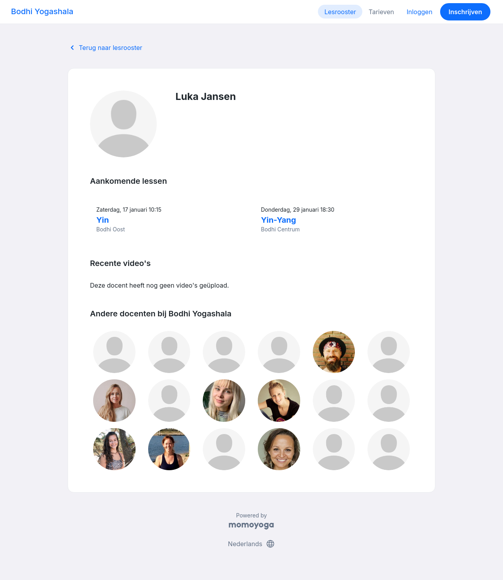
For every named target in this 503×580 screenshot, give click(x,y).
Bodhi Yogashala (42, 11)
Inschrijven (465, 12)
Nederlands (251, 544)
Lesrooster (340, 12)
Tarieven (381, 12)
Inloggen (420, 12)
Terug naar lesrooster (105, 48)
